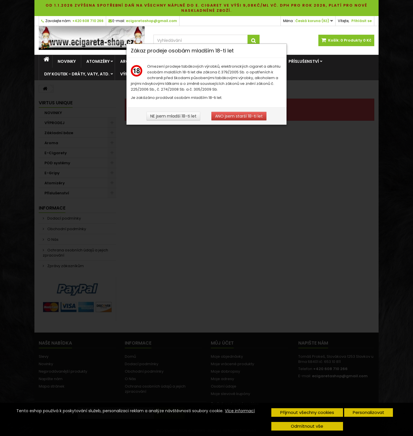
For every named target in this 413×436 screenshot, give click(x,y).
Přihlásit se (361, 20)
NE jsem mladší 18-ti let (173, 116)
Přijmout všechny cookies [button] (307, 412)
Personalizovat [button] (368, 412)
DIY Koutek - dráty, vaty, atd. (77, 74)
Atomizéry (98, 61)
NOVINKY (67, 61)
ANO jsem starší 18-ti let (239, 116)
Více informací (240, 410)
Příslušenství (304, 61)
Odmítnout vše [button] (307, 426)
